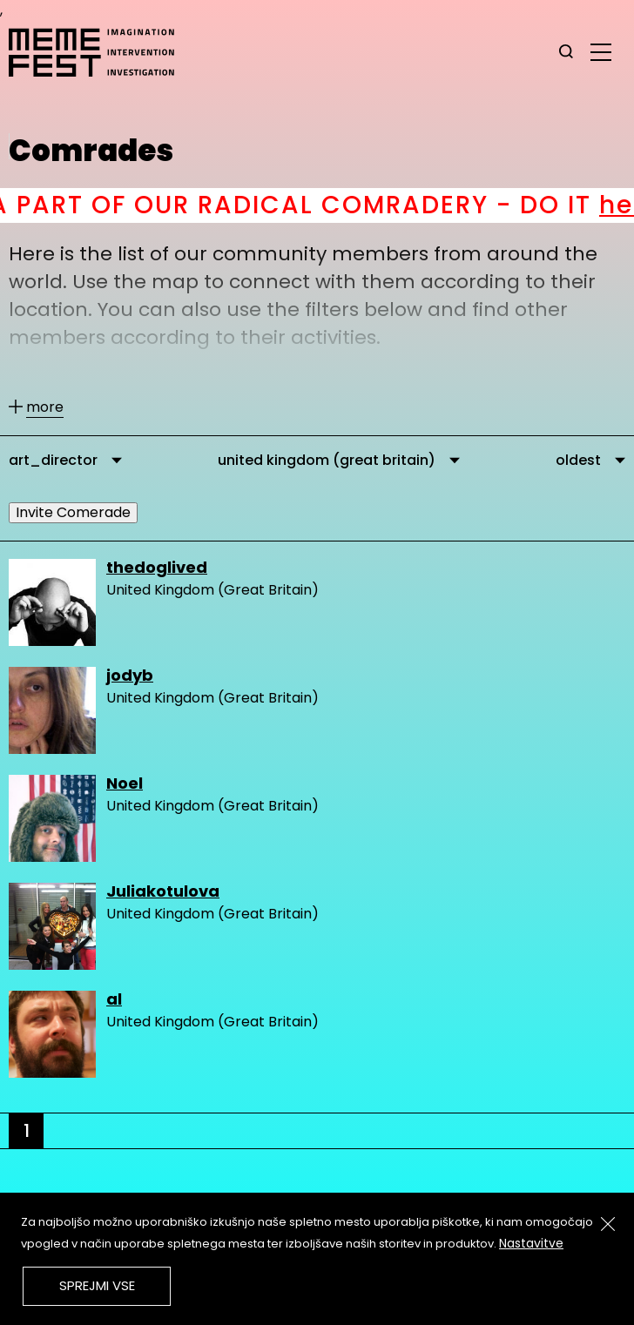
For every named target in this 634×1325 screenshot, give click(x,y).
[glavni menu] (601, 51)
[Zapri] (607, 1224)
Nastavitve (531, 1243)
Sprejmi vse (97, 1285)
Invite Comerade (73, 512)
